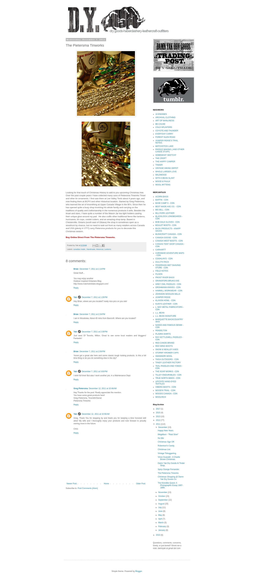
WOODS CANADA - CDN (166, 394)
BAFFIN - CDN (161, 200)
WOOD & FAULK (162, 181)
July (160, 507)
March (161, 522)
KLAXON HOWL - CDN (165, 300)
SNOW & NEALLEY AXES (166, 349)
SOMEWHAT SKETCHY (165, 155)
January (162, 530)
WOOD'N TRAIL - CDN (165, 390)
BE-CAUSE (160, 124)
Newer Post (72, 483)
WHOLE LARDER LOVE (166, 171)
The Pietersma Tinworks (168, 473)
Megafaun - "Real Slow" (168, 434)
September (163, 500)
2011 (158, 424)
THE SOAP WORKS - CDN (167, 371)
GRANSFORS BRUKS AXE (167, 281)
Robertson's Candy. (166, 446)
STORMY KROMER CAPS (167, 353)
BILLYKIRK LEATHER (164, 213)
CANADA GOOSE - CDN (166, 237)
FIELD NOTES (161, 271)
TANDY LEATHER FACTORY (168, 362)
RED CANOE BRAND (164, 343)
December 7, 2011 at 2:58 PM (92, 351)
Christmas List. (164, 449)
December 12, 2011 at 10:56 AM (96, 414)
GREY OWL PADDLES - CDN (168, 284)
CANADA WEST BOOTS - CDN (169, 241)
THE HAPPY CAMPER (165, 161)
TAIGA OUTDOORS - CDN (167, 359)
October (162, 496)
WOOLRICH (160, 397)
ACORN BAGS (161, 197)
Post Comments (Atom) (88, 488)
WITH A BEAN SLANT (165, 178)
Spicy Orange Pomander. (168, 469)
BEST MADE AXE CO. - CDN (168, 206)
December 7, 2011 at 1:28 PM (94, 297)
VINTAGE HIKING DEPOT (166, 168)
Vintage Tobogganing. (167, 453)
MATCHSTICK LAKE (164, 146)
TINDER (159, 165)
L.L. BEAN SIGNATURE (165, 316)
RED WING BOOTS (164, 346)
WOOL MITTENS (162, 185)
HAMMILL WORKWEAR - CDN (168, 291)
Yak (75, 297)
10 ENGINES (161, 114)
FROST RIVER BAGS (164, 277)
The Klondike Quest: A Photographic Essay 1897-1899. (170, 485)
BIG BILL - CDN (162, 210)
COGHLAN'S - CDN (164, 258)
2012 (158, 420)
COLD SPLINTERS (163, 127)
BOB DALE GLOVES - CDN (167, 222)
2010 (158, 535)
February (162, 526)
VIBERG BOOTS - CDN (165, 387)
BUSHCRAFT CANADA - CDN (168, 234)
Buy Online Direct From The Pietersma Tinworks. (90, 237)
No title (161, 438)
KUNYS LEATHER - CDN (166, 304)
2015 (158, 412)
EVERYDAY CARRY (164, 134)
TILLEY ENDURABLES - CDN (168, 375)
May (160, 515)
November (163, 492)
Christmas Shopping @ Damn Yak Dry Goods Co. (171, 478)
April (160, 519)
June (160, 511)
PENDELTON (161, 330)
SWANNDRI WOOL (163, 356)
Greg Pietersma (81, 388)
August (161, 504)
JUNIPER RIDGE (162, 297)
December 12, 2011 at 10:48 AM (103, 388)
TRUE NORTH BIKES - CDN (167, 378)
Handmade (91, 249)
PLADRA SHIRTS (163, 334)
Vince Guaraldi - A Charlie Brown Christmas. (169, 458)
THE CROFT (161, 158)
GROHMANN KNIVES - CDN (167, 287)
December (163, 427)
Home (106, 483)
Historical (99, 249)
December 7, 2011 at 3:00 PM (94, 371)
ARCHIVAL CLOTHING (165, 117)
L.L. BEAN (159, 313)
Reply (76, 288)
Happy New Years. (166, 430)
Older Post (140, 483)
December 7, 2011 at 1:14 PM (92, 269)
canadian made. (79, 249)
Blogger (138, 571)
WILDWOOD (161, 175)
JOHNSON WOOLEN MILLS (167, 294)
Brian (76, 269)
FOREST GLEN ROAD (165, 137)
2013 (158, 416)
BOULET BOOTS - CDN (165, 225)
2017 (158, 409)
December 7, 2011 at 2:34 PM (92, 314)
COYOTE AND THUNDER (166, 131)
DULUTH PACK (162, 262)
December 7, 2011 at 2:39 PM (94, 332)
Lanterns (107, 249)
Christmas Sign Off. (166, 442)
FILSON (158, 274)
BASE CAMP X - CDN (164, 203)
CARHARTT (160, 250)
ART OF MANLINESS (164, 121)
